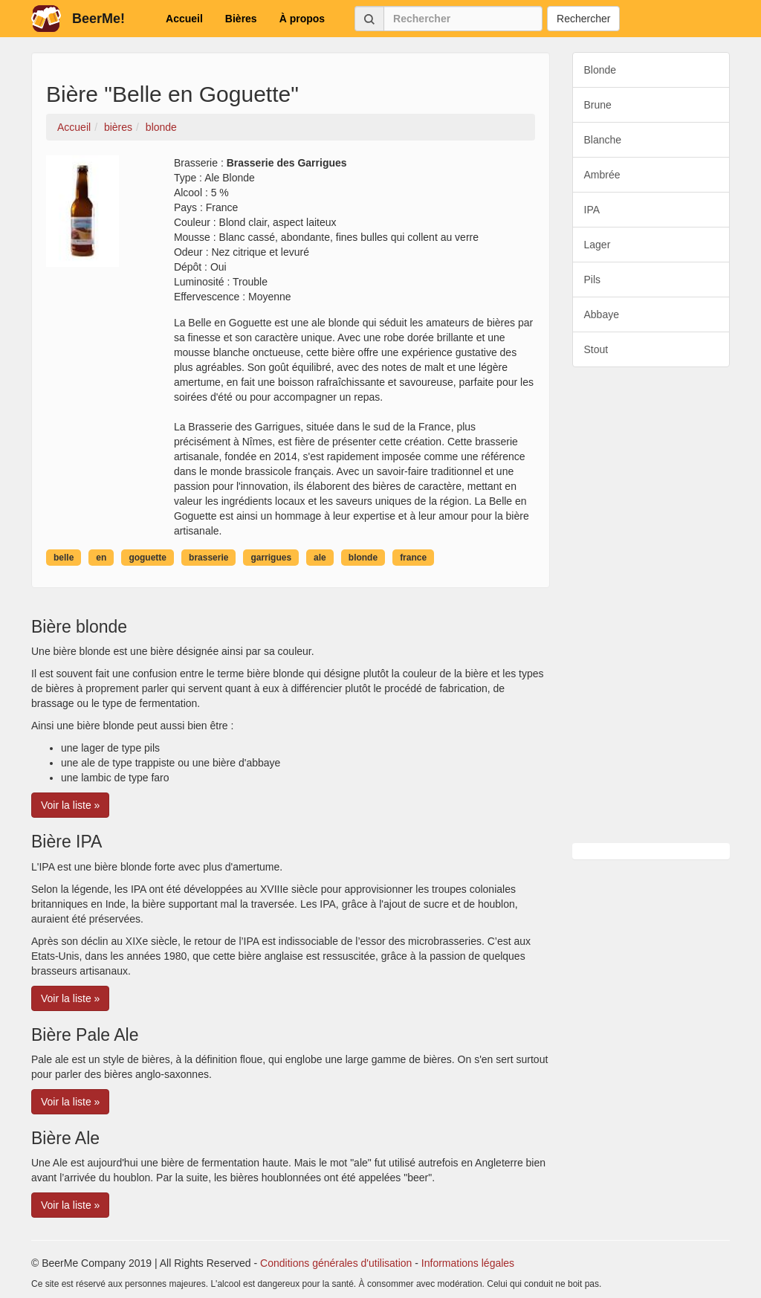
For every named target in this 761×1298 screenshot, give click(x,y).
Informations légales (467, 1263)
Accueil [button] (184, 19)
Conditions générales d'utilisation (336, 1263)
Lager (597, 245)
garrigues (270, 557)
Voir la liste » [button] (70, 805)
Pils (592, 279)
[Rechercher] (463, 18)
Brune (598, 105)
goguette (147, 557)
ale (320, 557)
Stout (596, 349)
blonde (363, 557)
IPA (592, 210)
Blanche (603, 140)
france (413, 557)
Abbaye (601, 314)
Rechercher (583, 19)
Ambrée (602, 175)
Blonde (600, 70)
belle (64, 557)
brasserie (208, 557)
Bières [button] (241, 19)
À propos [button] (302, 19)
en (101, 557)
